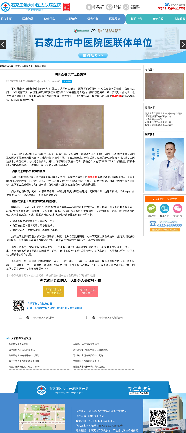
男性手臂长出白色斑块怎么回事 (24, 361)
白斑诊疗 (71, 18)
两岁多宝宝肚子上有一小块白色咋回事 (163, 113)
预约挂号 (136, 18)
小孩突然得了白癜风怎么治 (158, 122)
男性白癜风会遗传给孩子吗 (22, 350)
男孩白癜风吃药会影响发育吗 (159, 125)
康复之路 (158, 18)
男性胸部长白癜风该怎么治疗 (87, 361)
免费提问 (67, 81)
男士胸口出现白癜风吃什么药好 (88, 355)
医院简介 (114, 18)
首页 (17, 66)
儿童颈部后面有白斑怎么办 (158, 116)
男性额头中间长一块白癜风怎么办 (89, 367)
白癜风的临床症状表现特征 (86, 344)
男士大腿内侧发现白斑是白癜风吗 (25, 367)
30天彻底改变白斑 (153, 119)
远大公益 (93, 18)
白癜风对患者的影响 (18, 344)
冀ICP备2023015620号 (111, 425)
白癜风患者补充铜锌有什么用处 (24, 355)
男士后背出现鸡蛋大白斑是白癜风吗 (90, 350)
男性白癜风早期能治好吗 (111, 317)
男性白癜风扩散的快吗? (44, 317)
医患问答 (27, 18)
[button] (3, 44)
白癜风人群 (27, 66)
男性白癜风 (40, 66)
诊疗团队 (49, 18)
